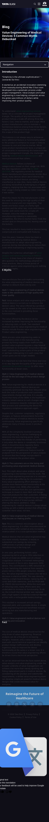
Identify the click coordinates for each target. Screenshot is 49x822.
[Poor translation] (9, 792)
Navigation (8, 64)
